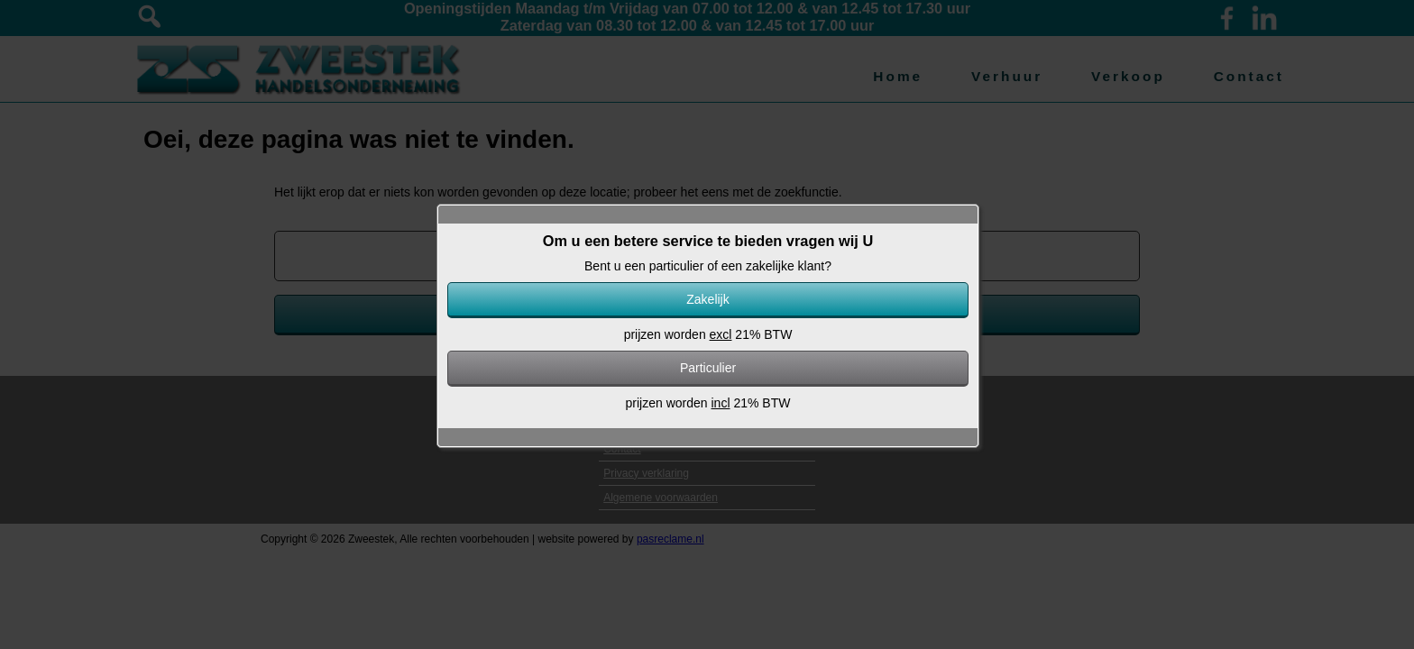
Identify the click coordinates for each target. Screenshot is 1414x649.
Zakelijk (707, 299)
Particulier (708, 368)
